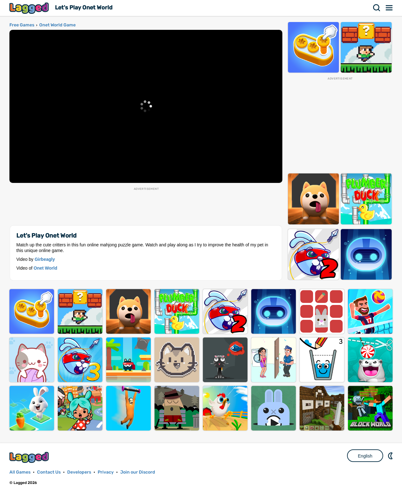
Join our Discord (137, 472)
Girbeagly (45, 259)
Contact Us (49, 472)
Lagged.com (29, 457)
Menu (389, 8)
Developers (79, 472)
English (365, 455)
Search (377, 8)
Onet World (45, 268)
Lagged (29, 8)
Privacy (106, 472)
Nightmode (391, 455)
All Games (19, 472)
